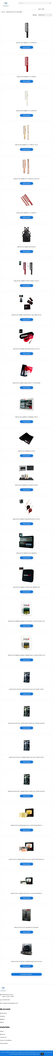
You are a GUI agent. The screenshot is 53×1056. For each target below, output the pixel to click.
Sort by (35, 15)
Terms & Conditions (5, 1040)
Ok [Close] (42, 1054)
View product (26, 47)
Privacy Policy (4, 1043)
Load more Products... (26, 974)
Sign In (41, 9)
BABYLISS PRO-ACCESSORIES (14, 12)
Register (2, 1019)
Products (2, 1016)
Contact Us (3, 1037)
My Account (3, 1013)
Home (3, 12)
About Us (2, 1034)
